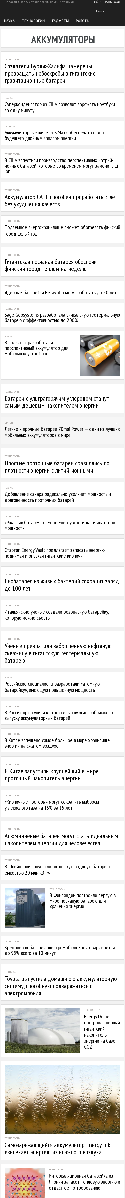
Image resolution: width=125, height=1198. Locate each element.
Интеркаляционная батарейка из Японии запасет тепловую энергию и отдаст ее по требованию (84, 1181)
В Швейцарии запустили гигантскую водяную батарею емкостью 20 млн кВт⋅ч (57, 869)
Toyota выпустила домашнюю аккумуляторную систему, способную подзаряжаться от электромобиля (61, 985)
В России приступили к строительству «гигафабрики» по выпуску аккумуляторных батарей (59, 715)
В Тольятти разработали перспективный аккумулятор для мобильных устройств (36, 348)
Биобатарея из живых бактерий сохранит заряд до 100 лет (62, 584)
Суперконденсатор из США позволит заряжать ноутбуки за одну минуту (60, 107)
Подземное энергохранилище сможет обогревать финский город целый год (62, 230)
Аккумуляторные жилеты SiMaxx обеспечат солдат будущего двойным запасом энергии (55, 135)
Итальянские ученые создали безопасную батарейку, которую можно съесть (57, 614)
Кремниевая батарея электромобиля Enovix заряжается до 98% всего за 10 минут (60, 950)
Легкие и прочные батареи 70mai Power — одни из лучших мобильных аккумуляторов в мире (62, 431)
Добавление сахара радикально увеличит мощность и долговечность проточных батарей (58, 496)
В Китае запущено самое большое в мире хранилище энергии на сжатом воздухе (57, 742)
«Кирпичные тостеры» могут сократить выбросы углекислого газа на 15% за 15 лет (52, 804)
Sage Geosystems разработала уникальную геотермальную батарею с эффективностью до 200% (62, 317)
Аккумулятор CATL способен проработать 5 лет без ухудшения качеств (61, 200)
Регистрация (113, 1)
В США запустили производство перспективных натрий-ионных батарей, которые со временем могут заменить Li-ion (62, 166)
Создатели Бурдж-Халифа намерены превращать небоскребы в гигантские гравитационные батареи (50, 73)
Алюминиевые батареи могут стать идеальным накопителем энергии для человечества (61, 839)
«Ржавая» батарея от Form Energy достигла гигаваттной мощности (60, 525)
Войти (97, 1)
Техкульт (25, 10)
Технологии (33, 21)
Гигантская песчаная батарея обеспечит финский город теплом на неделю (52, 265)
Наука (9, 21)
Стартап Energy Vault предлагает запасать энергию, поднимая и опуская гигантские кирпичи (55, 552)
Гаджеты (60, 21)
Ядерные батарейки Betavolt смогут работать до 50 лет (61, 292)
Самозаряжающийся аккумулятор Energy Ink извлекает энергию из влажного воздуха (57, 1148)
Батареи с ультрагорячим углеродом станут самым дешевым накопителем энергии (57, 402)
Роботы (83, 21)
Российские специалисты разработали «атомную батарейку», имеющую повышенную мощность (52, 686)
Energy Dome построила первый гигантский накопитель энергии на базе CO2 (102, 1031)
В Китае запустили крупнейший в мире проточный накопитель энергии (52, 774)
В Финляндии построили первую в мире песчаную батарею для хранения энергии (83, 901)
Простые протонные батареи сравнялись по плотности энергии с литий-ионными (57, 466)
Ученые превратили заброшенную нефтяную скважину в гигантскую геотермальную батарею (58, 652)
